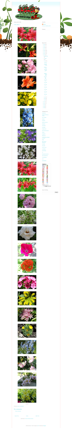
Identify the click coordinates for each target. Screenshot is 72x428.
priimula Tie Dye (45, 77)
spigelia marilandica (45, 74)
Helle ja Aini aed (45, 122)
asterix (44, 24)
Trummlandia (44, 157)
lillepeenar (44, 135)
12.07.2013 (45, 80)
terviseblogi (44, 150)
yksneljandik (44, 160)
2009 (44, 106)
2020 (44, 44)
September (46, 56)
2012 (44, 101)
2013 (44, 54)
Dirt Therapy (44, 117)
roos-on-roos (44, 147)
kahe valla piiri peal (45, 130)
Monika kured (45, 68)
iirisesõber (44, 125)
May (45, 98)
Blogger (44, 425)
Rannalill (43, 145)
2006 (44, 107)
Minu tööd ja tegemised (44, 142)
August (45, 58)
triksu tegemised (45, 155)
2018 (44, 47)
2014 (44, 53)
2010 (44, 104)
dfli (38, 425)
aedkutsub (44, 113)
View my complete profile (46, 25)
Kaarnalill (43, 127)
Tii (42, 152)
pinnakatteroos (45, 70)
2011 (44, 103)
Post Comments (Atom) (29, 418)
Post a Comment (18, 411)
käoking (45, 62)
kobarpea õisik (45, 65)
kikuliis (43, 132)
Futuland (43, 120)
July (45, 60)
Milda (43, 139)
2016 (44, 50)
